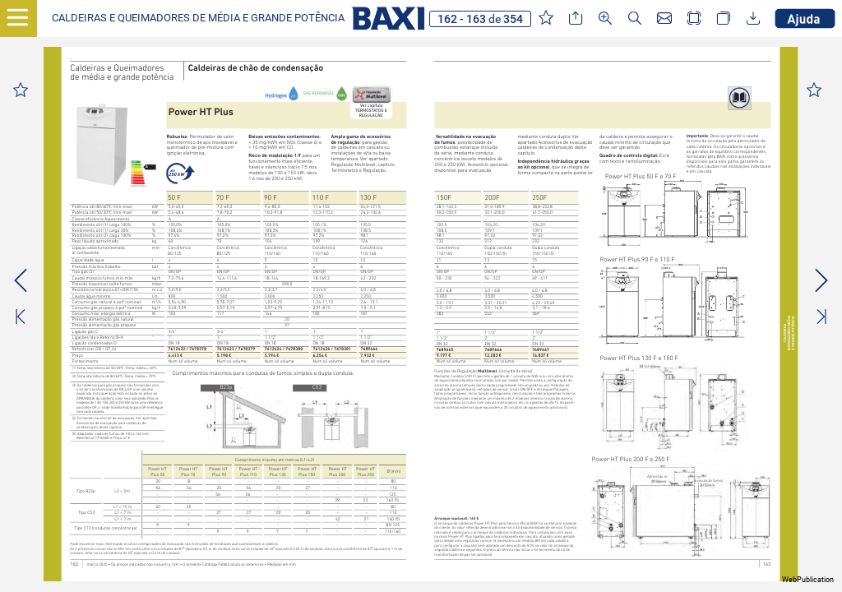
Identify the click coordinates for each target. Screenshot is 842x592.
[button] (198, 18)
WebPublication (808, 580)
